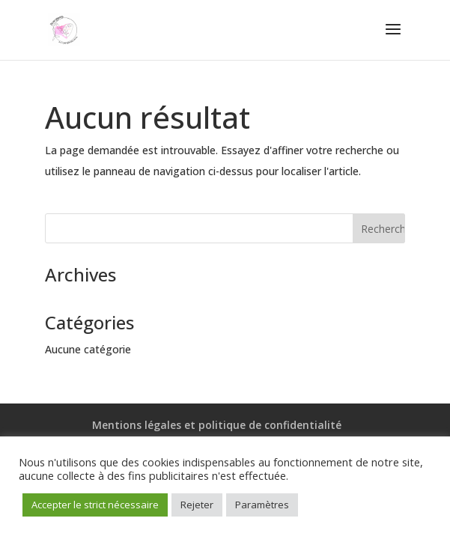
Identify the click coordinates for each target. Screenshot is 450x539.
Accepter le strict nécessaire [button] (95, 504)
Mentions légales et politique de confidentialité (216, 425)
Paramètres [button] (262, 504)
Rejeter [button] (196, 504)
